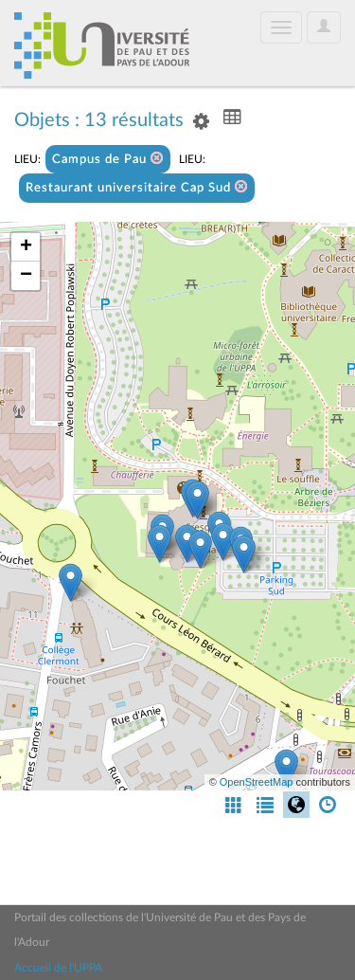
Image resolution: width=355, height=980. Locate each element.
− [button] (26, 276)
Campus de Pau (108, 159)
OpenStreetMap (256, 782)
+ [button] (26, 247)
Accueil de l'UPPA (58, 967)
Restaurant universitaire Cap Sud (137, 187)
